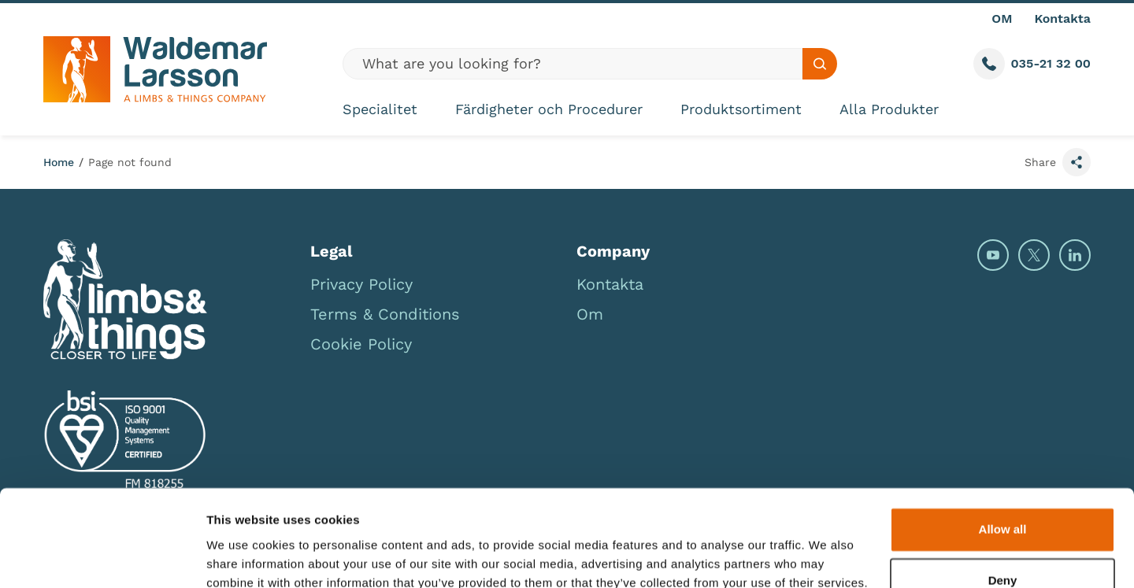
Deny (1002, 511)
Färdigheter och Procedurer (549, 109)
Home (58, 162)
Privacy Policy (361, 284)
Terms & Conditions (385, 314)
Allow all (1003, 460)
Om (589, 314)
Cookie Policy (361, 344)
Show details (243, 557)
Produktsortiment (741, 109)
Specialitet (380, 109)
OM (1001, 18)
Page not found (130, 162)
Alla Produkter (889, 109)
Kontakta (1062, 18)
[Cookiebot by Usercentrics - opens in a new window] (102, 557)
